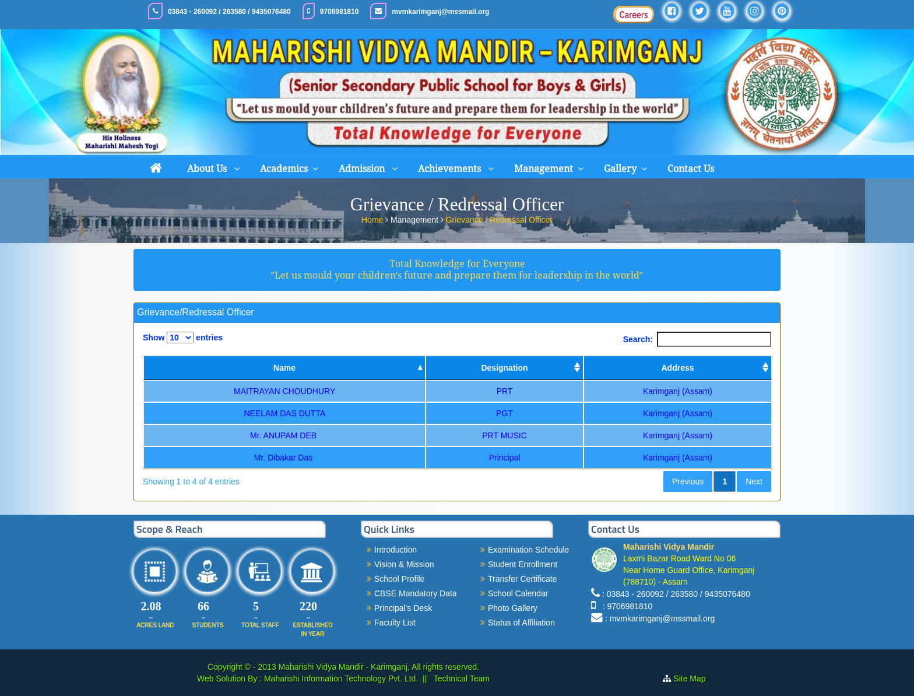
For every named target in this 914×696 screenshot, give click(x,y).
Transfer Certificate (522, 578)
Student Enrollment (522, 564)
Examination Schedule (528, 549)
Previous (688, 481)
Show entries (183, 337)
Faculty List (395, 622)
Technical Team (460, 678)
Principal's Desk (403, 608)
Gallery (620, 168)
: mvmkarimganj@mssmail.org (660, 618)
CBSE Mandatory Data (415, 593)
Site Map (689, 678)
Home (373, 218)
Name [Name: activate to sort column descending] (284, 367)
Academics (284, 168)
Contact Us (690, 168)
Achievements (450, 168)
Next (754, 481)
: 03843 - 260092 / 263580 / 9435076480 (676, 594)
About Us (208, 168)
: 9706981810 (625, 606)
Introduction (395, 549)
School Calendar (518, 593)
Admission (363, 168)
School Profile (399, 578)
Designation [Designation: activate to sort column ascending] (504, 367)
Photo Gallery (512, 608)
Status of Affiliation (521, 622)
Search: (697, 339)
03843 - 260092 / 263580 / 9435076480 (229, 12)
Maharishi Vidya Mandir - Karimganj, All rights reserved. (379, 667)
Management (543, 168)
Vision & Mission (404, 564)
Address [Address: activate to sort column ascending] (677, 367)
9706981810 (339, 12)
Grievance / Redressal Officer (499, 218)
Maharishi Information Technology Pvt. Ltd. (340, 678)
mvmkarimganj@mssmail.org (440, 12)
